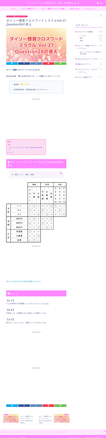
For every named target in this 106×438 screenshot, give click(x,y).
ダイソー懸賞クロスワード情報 (53, 9)
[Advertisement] (36, 118)
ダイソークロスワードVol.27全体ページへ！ (23, 281)
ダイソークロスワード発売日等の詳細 (91, 53)
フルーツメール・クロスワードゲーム (90, 70)
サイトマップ (90, 9)
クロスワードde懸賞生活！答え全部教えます (53, 3)
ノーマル (91, 36)
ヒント (11, 152)
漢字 (91, 38)
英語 (91, 41)
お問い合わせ (75, 9)
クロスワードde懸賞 (90, 32)
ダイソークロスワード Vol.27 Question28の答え (25, 149)
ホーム (13, 9)
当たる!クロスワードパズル (90, 59)
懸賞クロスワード (90, 64)
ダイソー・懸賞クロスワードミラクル (17, 16)
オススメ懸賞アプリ (28, 9)
